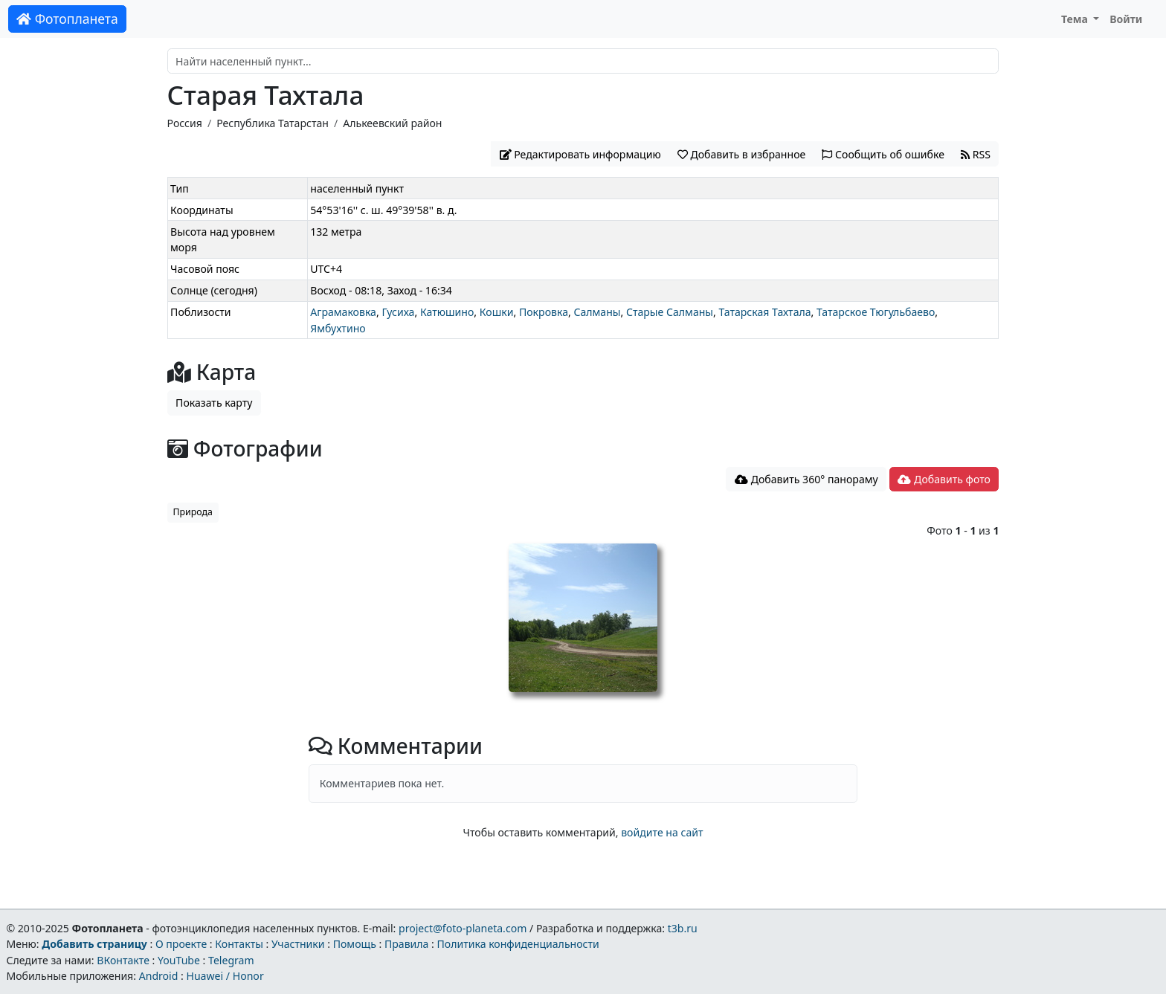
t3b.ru (683, 928)
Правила (406, 944)
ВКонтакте (123, 960)
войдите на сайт (662, 832)
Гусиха (397, 312)
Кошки (497, 312)
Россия (184, 123)
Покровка (543, 312)
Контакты (239, 944)
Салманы (596, 312)
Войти (1125, 19)
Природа (193, 512)
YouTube (179, 960)
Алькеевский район (392, 123)
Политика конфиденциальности (518, 944)
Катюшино (447, 312)
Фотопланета (67, 19)
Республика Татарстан (272, 123)
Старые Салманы (669, 312)
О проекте (181, 944)
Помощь (354, 944)
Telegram (231, 960)
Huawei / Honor (224, 976)
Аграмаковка (343, 312)
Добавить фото (944, 479)
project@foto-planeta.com (462, 928)
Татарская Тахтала (764, 312)
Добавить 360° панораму (806, 479)
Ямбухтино (337, 328)
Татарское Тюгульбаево (875, 312)
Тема (1076, 19)
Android (158, 976)
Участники (298, 944)
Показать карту (213, 403)
